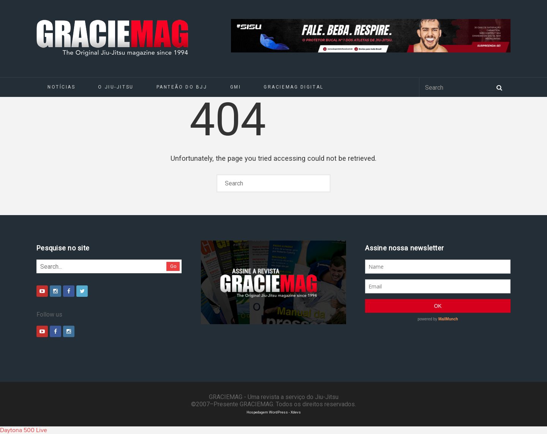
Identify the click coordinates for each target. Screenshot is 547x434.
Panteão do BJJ (182, 87)
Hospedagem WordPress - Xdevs (274, 412)
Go (173, 266)
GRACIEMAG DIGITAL (294, 87)
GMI (235, 87)
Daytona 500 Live (23, 430)
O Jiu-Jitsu (115, 87)
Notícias (61, 87)
